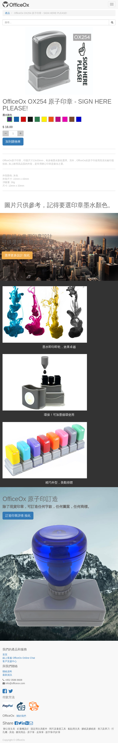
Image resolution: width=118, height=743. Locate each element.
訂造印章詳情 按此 (18, 515)
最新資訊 (7, 674)
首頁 (5, 654)
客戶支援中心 (10, 661)
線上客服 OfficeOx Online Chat (19, 658)
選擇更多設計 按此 (17, 255)
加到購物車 (13, 141)
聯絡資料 (7, 671)
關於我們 (21, 716)
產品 (7, 13)
